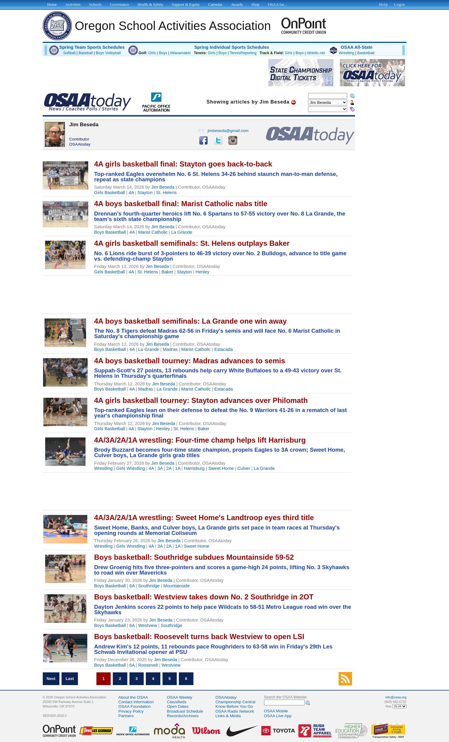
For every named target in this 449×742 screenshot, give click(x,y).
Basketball (365, 53)
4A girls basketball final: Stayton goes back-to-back (183, 164)
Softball (69, 53)
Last (69, 679)
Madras (170, 349)
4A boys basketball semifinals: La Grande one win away (190, 321)
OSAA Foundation (135, 706)
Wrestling (346, 53)
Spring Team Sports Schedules (92, 47)
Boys (163, 53)
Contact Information (136, 702)
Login (399, 4)
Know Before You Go (234, 706)
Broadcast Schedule (185, 711)
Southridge (149, 585)
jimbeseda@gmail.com (223, 130)
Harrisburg (194, 468)
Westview (147, 625)
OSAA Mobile (276, 711)
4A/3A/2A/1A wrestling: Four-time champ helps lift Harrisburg (200, 440)
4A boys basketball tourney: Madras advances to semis (189, 361)
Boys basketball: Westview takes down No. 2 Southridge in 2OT (204, 597)
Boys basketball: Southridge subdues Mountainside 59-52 (194, 557)
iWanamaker (180, 53)
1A (177, 468)
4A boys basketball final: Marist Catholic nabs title (180, 204)
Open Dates (178, 706)
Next (51, 679)
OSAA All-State (357, 47)
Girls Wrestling (130, 468)
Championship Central (236, 702)
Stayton (144, 192)
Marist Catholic (153, 232)
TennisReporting (243, 53)
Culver (243, 468)
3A (160, 468)
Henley (202, 271)
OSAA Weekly (179, 697)
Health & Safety (150, 4)
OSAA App (278, 716)
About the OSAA (133, 697)
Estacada (223, 349)
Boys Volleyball (108, 53)
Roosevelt (148, 665)
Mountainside (176, 585)
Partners (126, 716)
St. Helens (166, 192)
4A (131, 192)
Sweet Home (221, 468)
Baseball (86, 53)
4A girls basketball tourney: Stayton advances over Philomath (201, 400)
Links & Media (228, 716)
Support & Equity (185, 4)
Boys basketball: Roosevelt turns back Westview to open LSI (199, 636)
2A (168, 468)
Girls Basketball (109, 192)
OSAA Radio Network (235, 711)
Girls (152, 53)
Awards (237, 4)
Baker (167, 271)
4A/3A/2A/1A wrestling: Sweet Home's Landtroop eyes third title (204, 517)
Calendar (215, 4)
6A (132, 585)
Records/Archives (183, 716)
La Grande (181, 232)
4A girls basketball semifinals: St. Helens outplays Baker (192, 243)
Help (383, 4)
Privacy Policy (131, 711)
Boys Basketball (110, 232)
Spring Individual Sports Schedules (231, 47)
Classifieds (176, 702)
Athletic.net (316, 53)
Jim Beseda (163, 187)
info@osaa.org (395, 697)
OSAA (226, 697)
